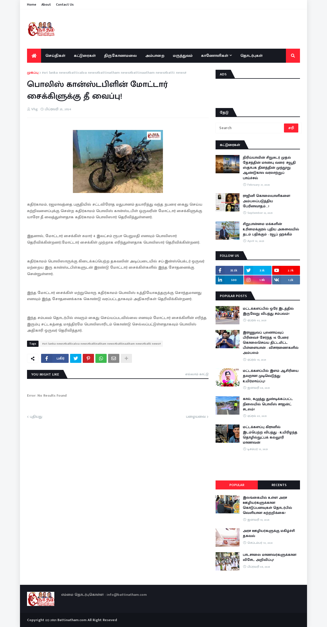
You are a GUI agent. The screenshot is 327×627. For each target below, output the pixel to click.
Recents (279, 485)
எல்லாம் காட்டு (197, 374)
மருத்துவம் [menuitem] (182, 55)
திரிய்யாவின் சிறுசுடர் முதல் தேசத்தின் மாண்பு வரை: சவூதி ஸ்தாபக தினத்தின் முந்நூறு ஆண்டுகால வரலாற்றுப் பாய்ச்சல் (269, 168)
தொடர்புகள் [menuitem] (251, 55)
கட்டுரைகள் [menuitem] (85, 55)
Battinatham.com (71, 620)
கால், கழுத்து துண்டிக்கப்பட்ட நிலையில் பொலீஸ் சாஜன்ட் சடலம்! (268, 404)
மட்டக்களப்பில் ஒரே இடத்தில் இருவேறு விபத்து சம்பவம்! (268, 311)
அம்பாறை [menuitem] (154, 55)
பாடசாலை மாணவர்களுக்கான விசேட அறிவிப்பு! (269, 557)
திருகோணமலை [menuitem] (120, 55)
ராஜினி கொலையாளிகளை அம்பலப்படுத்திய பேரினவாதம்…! (266, 201)
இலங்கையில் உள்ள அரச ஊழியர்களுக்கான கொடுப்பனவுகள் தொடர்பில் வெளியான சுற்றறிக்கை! (267, 505)
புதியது (36, 417)
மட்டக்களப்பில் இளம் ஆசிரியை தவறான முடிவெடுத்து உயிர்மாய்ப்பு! (271, 376)
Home (31, 4)
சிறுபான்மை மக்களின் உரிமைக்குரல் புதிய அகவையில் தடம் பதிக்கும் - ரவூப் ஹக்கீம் (271, 229)
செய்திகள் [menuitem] (55, 55)
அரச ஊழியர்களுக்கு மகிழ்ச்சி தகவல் (269, 533)
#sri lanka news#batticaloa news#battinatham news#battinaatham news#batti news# (114, 73)
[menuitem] (34, 56)
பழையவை (196, 417)
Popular (236, 485)
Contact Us (65, 4)
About (46, 4)
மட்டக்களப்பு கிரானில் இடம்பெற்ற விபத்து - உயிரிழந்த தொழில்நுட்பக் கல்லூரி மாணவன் (270, 434)
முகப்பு (33, 73)
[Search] (250, 127)
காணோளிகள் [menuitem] (214, 55)
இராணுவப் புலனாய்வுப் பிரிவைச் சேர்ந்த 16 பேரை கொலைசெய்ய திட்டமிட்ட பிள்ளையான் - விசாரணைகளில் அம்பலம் (271, 343)
